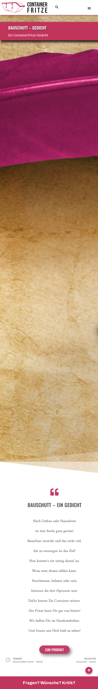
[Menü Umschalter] (89, 8)
